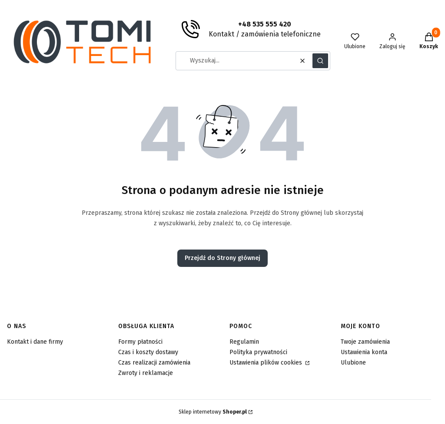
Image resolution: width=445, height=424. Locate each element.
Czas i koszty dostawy (148, 352)
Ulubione (353, 362)
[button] (320, 60)
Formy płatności (140, 341)
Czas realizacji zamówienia (154, 362)
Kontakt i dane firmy (35, 341)
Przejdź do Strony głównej (222, 258)
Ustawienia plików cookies (266, 362)
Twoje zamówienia (365, 341)
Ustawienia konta (364, 352)
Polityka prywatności (258, 352)
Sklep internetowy (213, 412)
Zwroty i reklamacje (145, 373)
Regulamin (244, 341)
